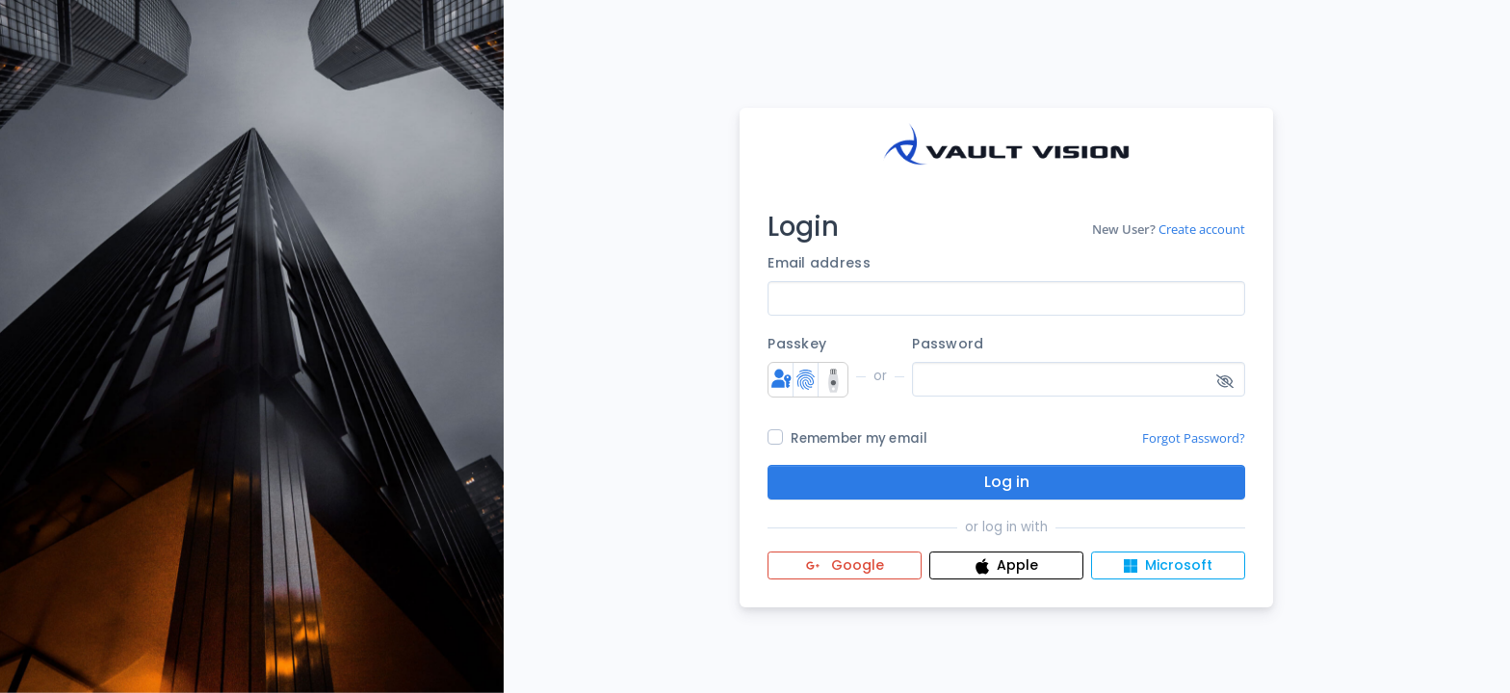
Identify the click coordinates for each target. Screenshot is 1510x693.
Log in (1006, 482)
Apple (1007, 565)
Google (845, 565)
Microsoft (1168, 565)
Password (947, 343)
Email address (819, 262)
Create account (1202, 229)
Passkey (797, 343)
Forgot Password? (1193, 438)
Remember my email (859, 438)
